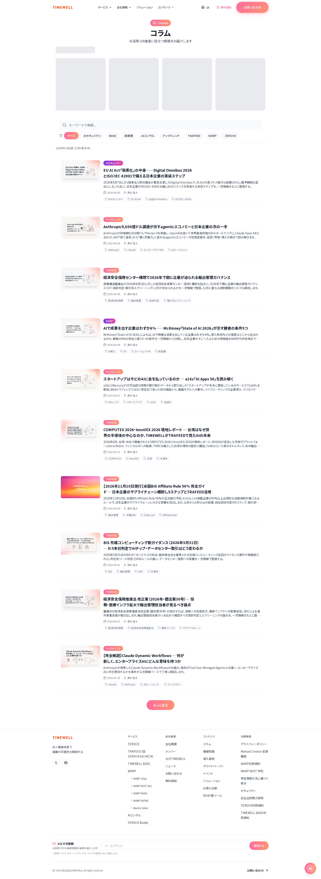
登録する (258, 846)
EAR (139, 571)
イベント (208, 773)
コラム (207, 744)
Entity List (148, 515)
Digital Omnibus (156, 199)
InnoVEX (132, 458)
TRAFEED (194, 136)
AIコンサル (147, 136)
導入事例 (209, 759)
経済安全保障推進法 (140, 628)
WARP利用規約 (250, 764)
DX (123, 351)
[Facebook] (66, 762)
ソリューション (145, 7)
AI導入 (110, 351)
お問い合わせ (252, 7)
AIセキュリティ (92, 136)
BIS (108, 571)
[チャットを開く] (310, 868)
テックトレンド (171, 136)
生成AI (166, 402)
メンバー (170, 751)
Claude (130, 249)
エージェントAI (140, 351)
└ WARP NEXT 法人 (141, 786)
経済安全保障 (114, 300)
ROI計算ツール (212, 795)
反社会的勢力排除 (252, 798)
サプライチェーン (190, 628)
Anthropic (112, 249)
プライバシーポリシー (254, 744)
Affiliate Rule (168, 515)
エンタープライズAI (151, 249)
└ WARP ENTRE (139, 800)
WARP (212, 136)
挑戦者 (128, 136)
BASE (112, 136)
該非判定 (152, 300)
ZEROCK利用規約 (252, 805)
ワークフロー (172, 684)
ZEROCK (230, 136)
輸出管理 (134, 300)
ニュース (170, 766)
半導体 (162, 458)
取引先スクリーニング (177, 300)
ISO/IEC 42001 (182, 199)
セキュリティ (248, 791)
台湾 (148, 458)
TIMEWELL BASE (139, 764)
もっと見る (160, 705)
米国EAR (129, 515)
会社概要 (171, 744)
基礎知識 (209, 751)
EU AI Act (134, 199)
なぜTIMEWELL (175, 759)
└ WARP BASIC (139, 793)
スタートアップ (133, 402)
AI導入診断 (210, 788)
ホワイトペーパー (213, 766)
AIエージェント (177, 249)
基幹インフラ (166, 628)
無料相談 (224, 7)
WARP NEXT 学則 (252, 771)
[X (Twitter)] (56, 762)
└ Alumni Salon (139, 808)
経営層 (160, 351)
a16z (151, 402)
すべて (71, 136)
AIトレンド (112, 402)
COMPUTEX (113, 458)
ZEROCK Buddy (138, 822)
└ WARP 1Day (138, 778)
